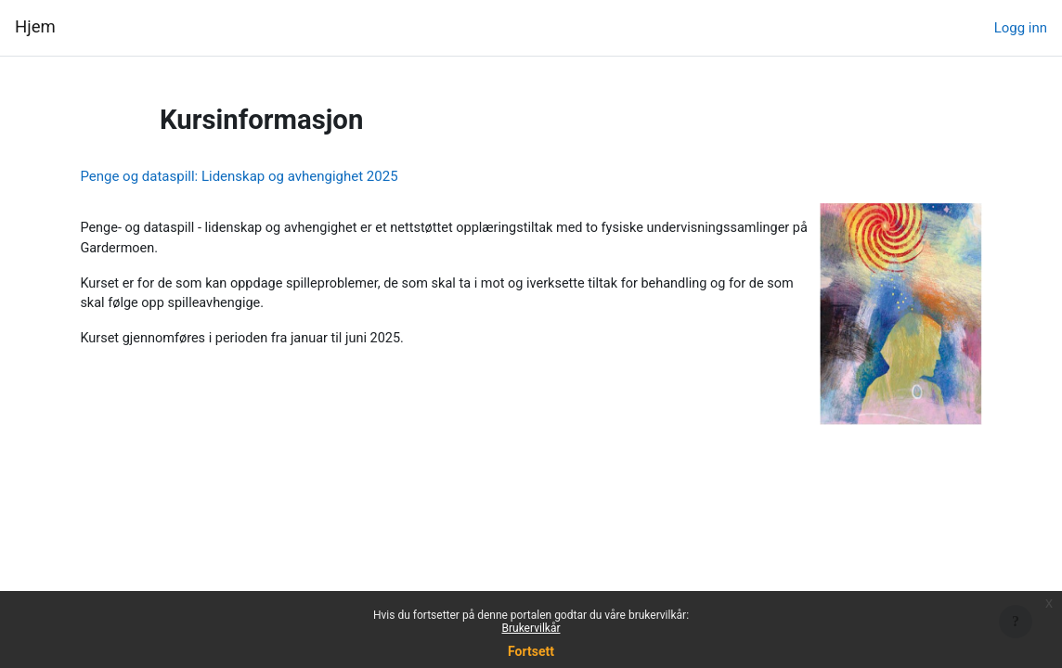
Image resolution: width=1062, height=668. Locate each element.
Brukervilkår (531, 628)
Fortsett (531, 651)
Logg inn (1020, 27)
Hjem (35, 27)
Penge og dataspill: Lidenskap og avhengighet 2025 (280, 176)
